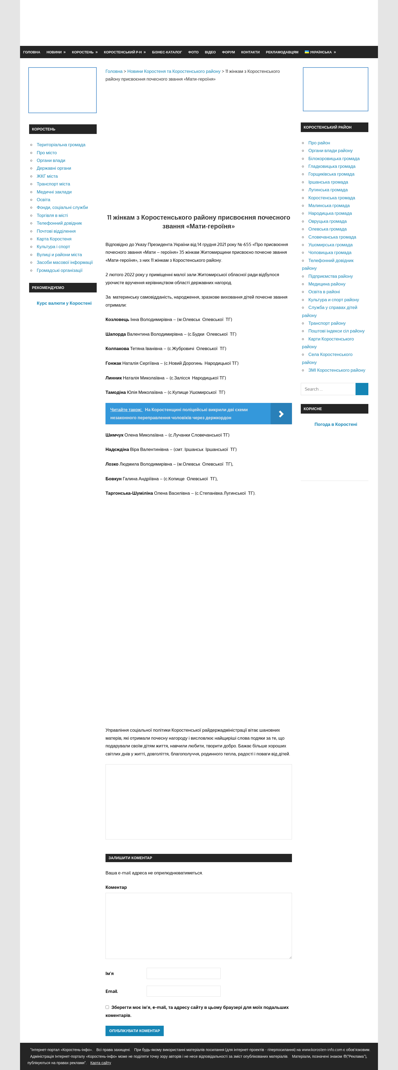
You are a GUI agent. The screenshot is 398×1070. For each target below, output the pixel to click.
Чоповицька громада (329, 252)
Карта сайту (100, 1062)
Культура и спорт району (333, 299)
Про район (319, 142)
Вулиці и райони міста (59, 254)
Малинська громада (329, 205)
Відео (210, 52)
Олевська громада (327, 229)
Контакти (250, 52)
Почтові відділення (56, 231)
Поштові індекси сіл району (336, 331)
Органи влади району (330, 150)
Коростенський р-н (123, 52)
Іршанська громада (328, 182)
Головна (31, 52)
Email (112, 991)
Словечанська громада (332, 237)
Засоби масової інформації (65, 262)
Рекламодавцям (282, 52)
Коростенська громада (331, 197)
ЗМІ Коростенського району (336, 370)
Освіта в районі (324, 291)
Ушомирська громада (330, 244)
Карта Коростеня (54, 238)
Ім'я (110, 973)
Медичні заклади (54, 192)
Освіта (43, 199)
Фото (193, 52)
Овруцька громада (327, 221)
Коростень (83, 52)
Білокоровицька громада (334, 158)
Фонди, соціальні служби (62, 207)
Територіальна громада (61, 144)
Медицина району (326, 284)
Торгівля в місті (52, 215)
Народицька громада (330, 213)
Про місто (47, 152)
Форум (228, 52)
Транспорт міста (53, 184)
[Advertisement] (271, 23)
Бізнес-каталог (167, 52)
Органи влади (51, 160)
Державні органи (54, 168)
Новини (54, 52)
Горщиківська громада (331, 174)
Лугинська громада (328, 189)
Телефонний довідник (59, 223)
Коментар (116, 887)
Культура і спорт (53, 246)
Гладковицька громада (331, 166)
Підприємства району (330, 276)
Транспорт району (327, 323)
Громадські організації (59, 270)
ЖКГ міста (47, 176)
